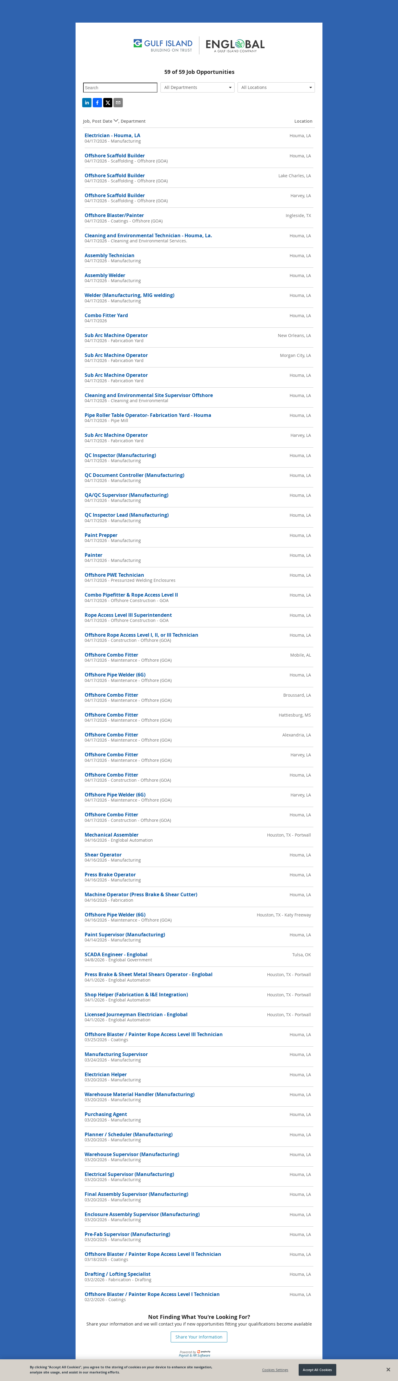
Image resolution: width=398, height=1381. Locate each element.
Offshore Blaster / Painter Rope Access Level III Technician (154, 1034)
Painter (93, 555)
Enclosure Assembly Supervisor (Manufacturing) (142, 1214)
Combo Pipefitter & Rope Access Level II (131, 594)
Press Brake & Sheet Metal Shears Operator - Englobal (149, 974)
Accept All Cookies (317, 1369)
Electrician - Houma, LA (112, 135)
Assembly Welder (105, 275)
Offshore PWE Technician (114, 575)
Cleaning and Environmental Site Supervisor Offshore (149, 395)
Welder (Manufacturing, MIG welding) (129, 295)
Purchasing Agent (106, 1114)
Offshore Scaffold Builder (115, 155)
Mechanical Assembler (111, 834)
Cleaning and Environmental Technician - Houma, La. (148, 235)
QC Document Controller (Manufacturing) (134, 475)
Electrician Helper (106, 1074)
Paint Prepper (101, 535)
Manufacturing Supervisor (116, 1054)
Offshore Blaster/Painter (114, 215)
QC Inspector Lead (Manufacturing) (127, 515)
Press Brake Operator (110, 874)
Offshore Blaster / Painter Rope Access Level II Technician (153, 1254)
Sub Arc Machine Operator (116, 335)
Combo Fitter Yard (106, 315)
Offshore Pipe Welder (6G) (115, 674)
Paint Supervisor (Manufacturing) (125, 934)
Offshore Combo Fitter (111, 654)
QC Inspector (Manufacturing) (120, 455)
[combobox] (197, 87)
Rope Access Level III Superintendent (128, 615)
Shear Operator (103, 854)
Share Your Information (199, 1337)
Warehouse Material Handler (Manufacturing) (139, 1094)
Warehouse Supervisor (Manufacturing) (132, 1154)
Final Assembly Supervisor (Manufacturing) (136, 1194)
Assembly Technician (110, 255)
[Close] (388, 1369)
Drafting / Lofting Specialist (118, 1274)
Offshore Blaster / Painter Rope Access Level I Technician (152, 1294)
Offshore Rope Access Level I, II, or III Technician (141, 635)
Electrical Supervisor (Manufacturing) (129, 1174)
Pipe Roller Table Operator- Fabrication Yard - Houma (148, 415)
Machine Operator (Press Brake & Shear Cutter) (141, 894)
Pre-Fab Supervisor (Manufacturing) (127, 1234)
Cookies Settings (275, 1369)
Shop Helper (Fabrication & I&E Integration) (136, 994)
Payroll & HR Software (194, 1355)
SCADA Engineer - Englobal (116, 954)
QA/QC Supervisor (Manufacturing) (126, 495)
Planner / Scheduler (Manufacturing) (129, 1134)
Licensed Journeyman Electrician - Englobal (136, 1014)
